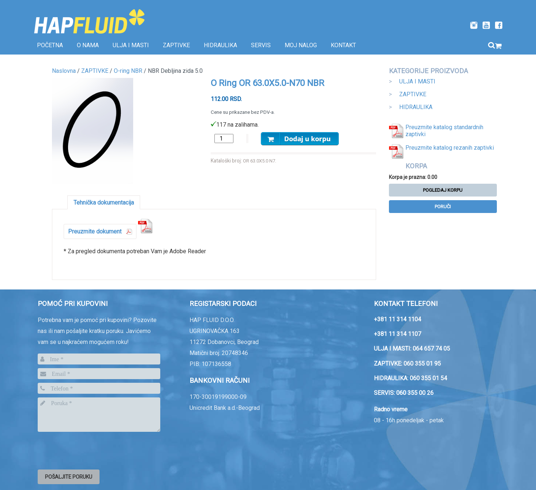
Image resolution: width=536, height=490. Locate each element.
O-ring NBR (128, 70)
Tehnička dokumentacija (104, 202)
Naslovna (64, 70)
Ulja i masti (131, 45)
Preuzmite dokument (94, 231)
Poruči (443, 206)
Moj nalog (301, 45)
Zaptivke (176, 45)
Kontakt (343, 45)
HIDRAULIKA (415, 107)
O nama (88, 45)
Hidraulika (220, 45)
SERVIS (261, 45)
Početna (50, 45)
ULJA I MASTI (417, 81)
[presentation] (93, 449)
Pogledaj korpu (442, 190)
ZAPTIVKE (412, 94)
